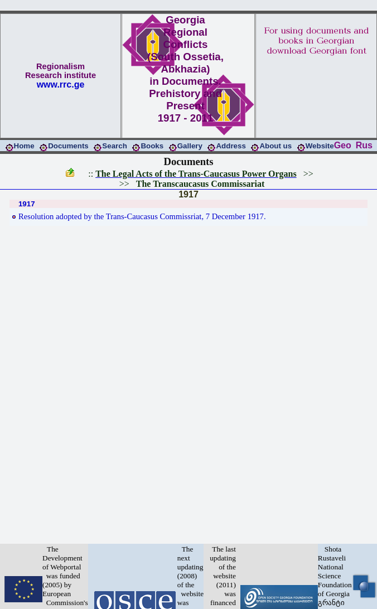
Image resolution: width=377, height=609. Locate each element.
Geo (342, 145)
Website (320, 146)
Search (114, 146)
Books (152, 146)
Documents (68, 146)
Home (24, 146)
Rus (364, 145)
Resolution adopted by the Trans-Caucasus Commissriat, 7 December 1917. (142, 216)
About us (275, 146)
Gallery (189, 146)
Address (230, 146)
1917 (188, 194)
